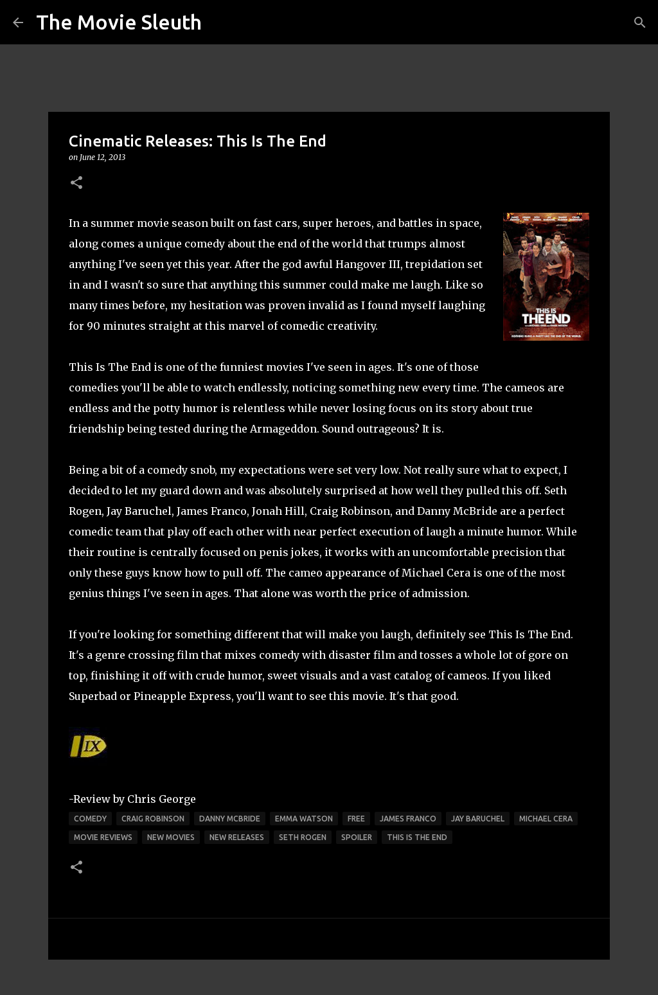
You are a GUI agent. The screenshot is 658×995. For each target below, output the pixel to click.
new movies (171, 837)
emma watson (304, 818)
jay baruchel (477, 818)
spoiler (356, 837)
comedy (90, 818)
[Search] (640, 22)
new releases (236, 837)
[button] (76, 183)
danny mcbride (229, 818)
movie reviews (103, 837)
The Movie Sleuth (119, 21)
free (356, 818)
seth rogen (302, 837)
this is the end (417, 837)
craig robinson (152, 818)
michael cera (546, 818)
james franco (408, 818)
